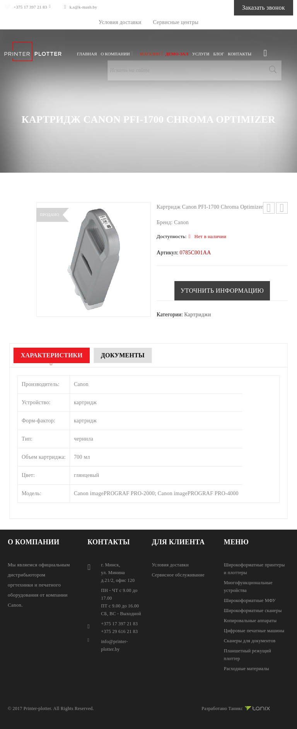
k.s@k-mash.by (96, 7)
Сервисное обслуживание (178, 575)
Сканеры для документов (250, 640)
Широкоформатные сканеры (253, 610)
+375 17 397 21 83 (35, 7)
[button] (222, 290)
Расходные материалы (246, 668)
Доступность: (171, 236)
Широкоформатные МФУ (250, 600)
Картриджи (197, 314)
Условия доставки (120, 22)
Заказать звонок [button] (253, 7)
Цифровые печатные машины (254, 630)
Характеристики (56, 355)
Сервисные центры (176, 22)
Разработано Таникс (235, 707)
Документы (137, 355)
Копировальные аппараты (250, 620)
